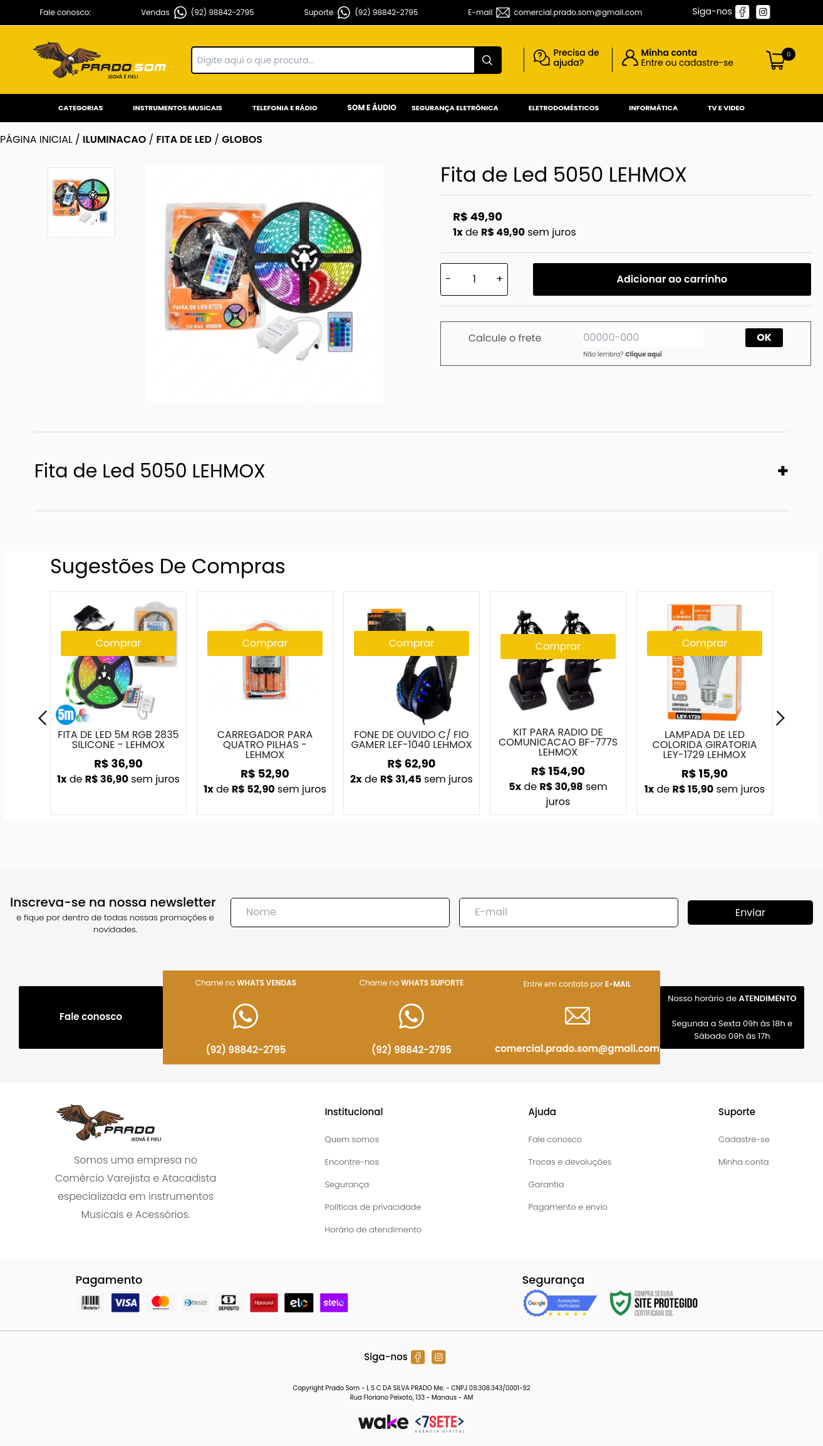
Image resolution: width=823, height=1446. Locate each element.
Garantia (546, 1184)
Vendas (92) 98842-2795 (197, 12)
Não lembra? (622, 354)
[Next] (780, 718)
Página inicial (36, 139)
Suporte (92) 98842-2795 (361, 12)
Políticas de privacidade (372, 1207)
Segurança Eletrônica (455, 108)
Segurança (346, 1184)
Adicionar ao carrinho (672, 279)
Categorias (80, 108)
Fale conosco (555, 1139)
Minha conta (743, 1162)
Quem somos (351, 1139)
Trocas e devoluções (570, 1162)
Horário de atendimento (373, 1229)
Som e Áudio (372, 107)
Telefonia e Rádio (285, 108)
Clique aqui (643, 354)
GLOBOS (242, 139)
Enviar (750, 912)
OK (764, 337)
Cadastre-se (744, 1139)
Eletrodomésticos (564, 108)
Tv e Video (726, 108)
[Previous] (42, 718)
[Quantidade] (474, 279)
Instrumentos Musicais (177, 108)
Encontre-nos (351, 1162)
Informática (653, 108)
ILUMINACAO (114, 139)
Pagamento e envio (568, 1207)
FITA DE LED (184, 139)
